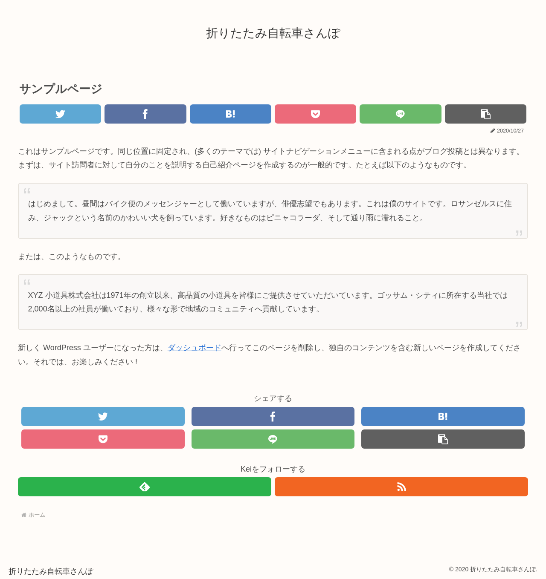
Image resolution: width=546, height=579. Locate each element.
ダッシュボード (194, 347)
